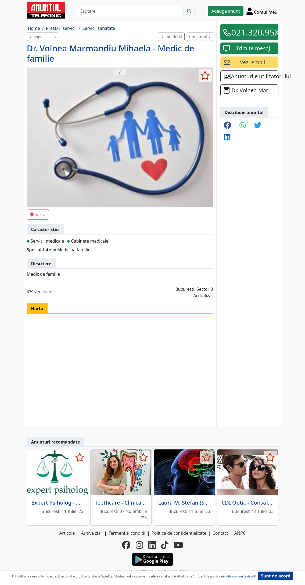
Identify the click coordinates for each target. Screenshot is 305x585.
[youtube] (178, 544)
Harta (37, 308)
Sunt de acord (275, 576)
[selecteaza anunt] (205, 75)
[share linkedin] (227, 137)
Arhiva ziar (91, 533)
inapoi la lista (42, 36)
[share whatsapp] (242, 126)
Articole (67, 533)
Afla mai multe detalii (241, 576)
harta (37, 215)
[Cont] (262, 11)
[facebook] (126, 544)
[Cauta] (189, 11)
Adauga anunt (225, 11)
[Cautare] (130, 11)
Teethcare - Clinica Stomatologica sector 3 (148, 502)
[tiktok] (164, 544)
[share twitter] (257, 126)
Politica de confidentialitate (179, 533)
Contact (220, 533)
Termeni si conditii (127, 533)
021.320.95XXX (253, 32)
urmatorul (200, 36)
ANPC (240, 533)
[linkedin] (152, 544)
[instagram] (139, 544)
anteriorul (171, 36)
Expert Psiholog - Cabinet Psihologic (77, 502)
